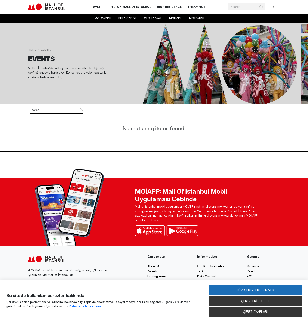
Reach (251, 271)
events (46, 49)
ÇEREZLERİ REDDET (255, 301)
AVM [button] (97, 7)
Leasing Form (156, 276)
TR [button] (272, 7)
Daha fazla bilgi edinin (85, 306)
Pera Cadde (127, 18)
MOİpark (175, 18)
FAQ (249, 276)
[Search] (243, 6)
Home (32, 49)
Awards (152, 271)
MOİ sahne (197, 18)
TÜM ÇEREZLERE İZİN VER (255, 290)
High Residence (169, 7)
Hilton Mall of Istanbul (131, 7)
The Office (196, 7)
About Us (153, 266)
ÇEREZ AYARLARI (255, 312)
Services (253, 266)
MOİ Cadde (103, 18)
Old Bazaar (153, 18)
